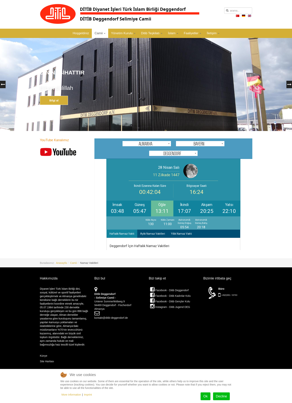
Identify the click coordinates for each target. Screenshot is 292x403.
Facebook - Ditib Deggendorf (169, 290)
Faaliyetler (192, 33)
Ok (205, 396)
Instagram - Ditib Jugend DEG (170, 307)
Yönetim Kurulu (123, 33)
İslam (173, 33)
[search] (238, 10)
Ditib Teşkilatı (151, 33)
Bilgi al (53, 100)
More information (71, 394)
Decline (221, 396)
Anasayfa (61, 262)
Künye (43, 355)
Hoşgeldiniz (81, 33)
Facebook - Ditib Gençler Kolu (170, 301)
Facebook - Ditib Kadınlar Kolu (170, 295)
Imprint (88, 394)
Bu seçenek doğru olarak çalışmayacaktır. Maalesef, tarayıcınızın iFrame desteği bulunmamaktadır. (173, 194)
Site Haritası (47, 361)
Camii (100, 33)
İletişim (213, 33)
